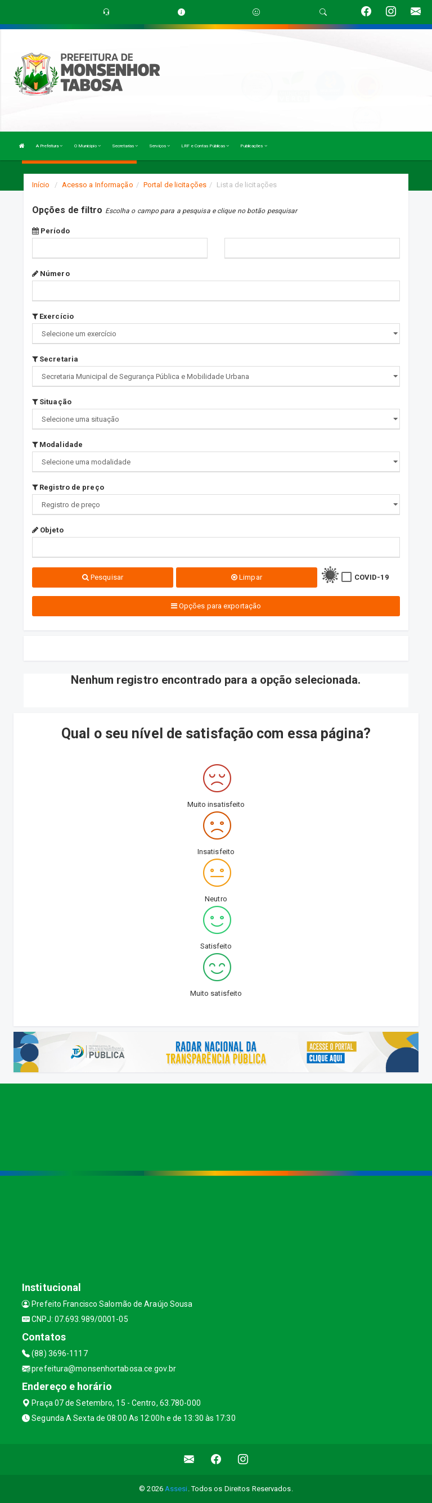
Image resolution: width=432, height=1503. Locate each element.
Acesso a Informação (97, 184)
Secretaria (55, 359)
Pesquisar (102, 577)
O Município (87, 145)
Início (41, 184)
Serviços (159, 145)
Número (51, 273)
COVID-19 (371, 577)
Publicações (253, 145)
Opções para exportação (216, 606)
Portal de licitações (174, 184)
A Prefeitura (49, 145)
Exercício (53, 316)
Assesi (176, 1488)
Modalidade (57, 444)
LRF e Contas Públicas (205, 145)
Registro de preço (68, 487)
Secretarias (125, 145)
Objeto (48, 530)
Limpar (246, 577)
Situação (51, 402)
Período (51, 231)
